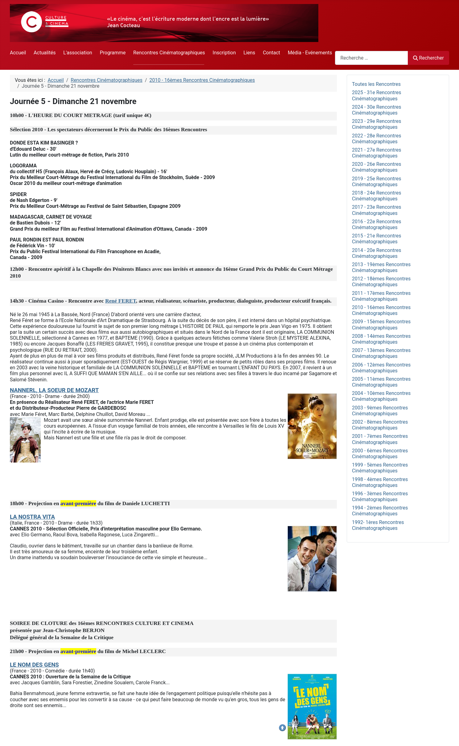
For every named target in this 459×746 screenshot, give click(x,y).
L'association (77, 53)
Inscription (224, 53)
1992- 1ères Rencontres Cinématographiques (378, 525)
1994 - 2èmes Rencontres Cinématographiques (380, 511)
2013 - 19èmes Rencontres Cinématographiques (381, 267)
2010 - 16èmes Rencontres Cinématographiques (381, 310)
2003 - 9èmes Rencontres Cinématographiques (380, 411)
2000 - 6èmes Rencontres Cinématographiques (380, 453)
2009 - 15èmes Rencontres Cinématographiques (381, 324)
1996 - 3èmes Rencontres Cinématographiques (380, 496)
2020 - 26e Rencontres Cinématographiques (376, 167)
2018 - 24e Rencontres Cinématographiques (376, 196)
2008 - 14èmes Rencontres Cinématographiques (381, 339)
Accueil (18, 53)
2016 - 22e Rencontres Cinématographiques (376, 224)
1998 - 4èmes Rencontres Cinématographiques (380, 482)
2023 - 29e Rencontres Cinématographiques (376, 124)
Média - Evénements (310, 53)
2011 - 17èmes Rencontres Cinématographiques (381, 296)
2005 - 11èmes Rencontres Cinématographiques (381, 382)
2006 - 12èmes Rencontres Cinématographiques (381, 368)
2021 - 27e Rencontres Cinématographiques (376, 153)
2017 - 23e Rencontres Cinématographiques (376, 210)
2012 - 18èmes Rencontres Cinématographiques (381, 281)
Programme (113, 53)
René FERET (120, 301)
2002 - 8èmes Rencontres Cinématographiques (380, 425)
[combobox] (371, 58)
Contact (271, 53)
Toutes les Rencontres (376, 84)
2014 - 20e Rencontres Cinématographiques (376, 253)
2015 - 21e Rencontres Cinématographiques (376, 239)
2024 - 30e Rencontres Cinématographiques (376, 110)
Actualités (45, 53)
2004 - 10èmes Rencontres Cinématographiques (381, 396)
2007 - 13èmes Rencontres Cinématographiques (381, 353)
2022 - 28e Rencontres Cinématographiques (376, 139)
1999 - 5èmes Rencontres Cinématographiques (380, 468)
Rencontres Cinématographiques (169, 53)
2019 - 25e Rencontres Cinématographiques (376, 181)
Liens (249, 53)
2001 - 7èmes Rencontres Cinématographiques (380, 439)
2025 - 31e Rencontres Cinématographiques (376, 95)
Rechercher (428, 58)
